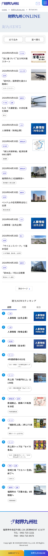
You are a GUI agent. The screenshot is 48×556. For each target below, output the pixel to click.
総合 (39, 307)
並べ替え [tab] (36, 39)
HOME (4, 10)
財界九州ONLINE (18, 10)
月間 (24, 307)
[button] (45, 3)
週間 (9, 307)
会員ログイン (13, 553)
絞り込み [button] (13, 39)
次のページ (23, 288)
